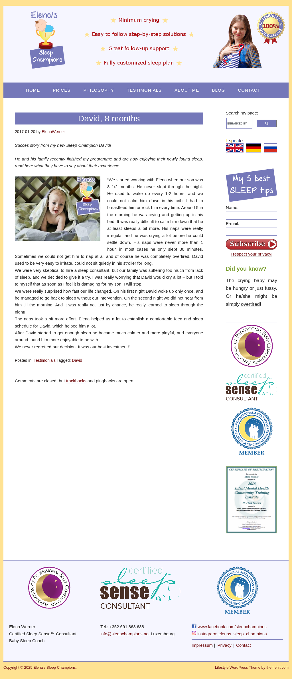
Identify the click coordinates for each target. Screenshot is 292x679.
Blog (218, 90)
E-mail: (232, 223)
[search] (238, 123)
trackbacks (76, 380)
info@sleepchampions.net (125, 633)
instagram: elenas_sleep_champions (229, 633)
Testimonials (144, 90)
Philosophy (98, 90)
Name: (232, 207)
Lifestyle (222, 667)
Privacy (225, 645)
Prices (61, 90)
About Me (187, 90)
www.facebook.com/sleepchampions (229, 626)
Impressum (202, 645)
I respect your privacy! (252, 254)
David (77, 360)
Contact (249, 90)
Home (33, 90)
